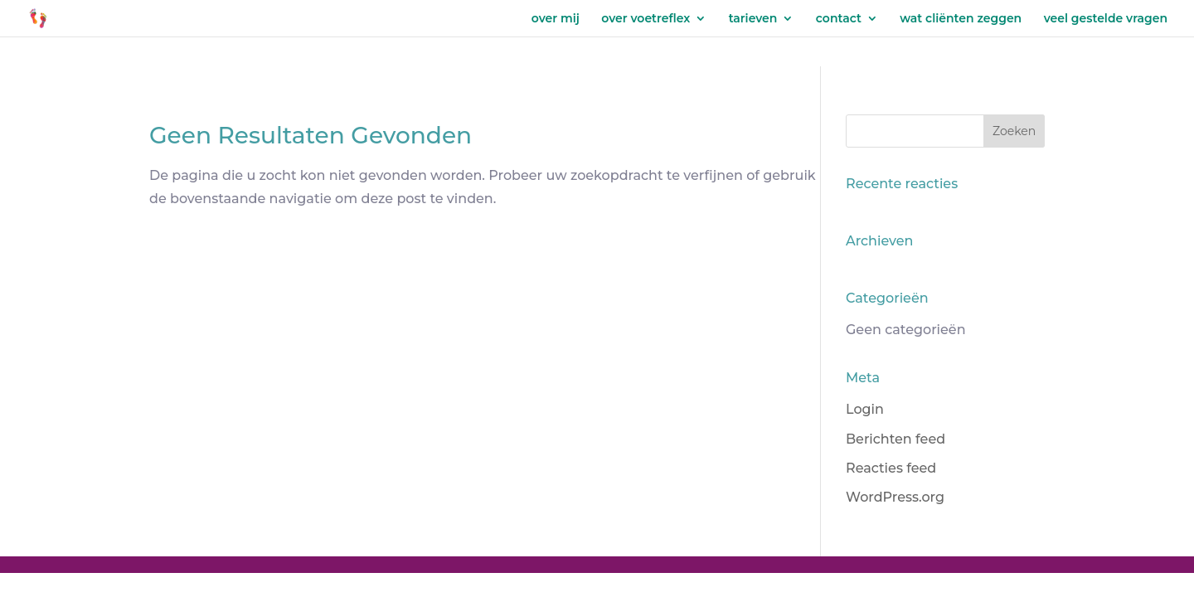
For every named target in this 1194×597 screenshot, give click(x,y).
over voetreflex (645, 19)
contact (839, 19)
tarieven (753, 19)
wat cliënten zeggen (961, 19)
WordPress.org (895, 497)
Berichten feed (895, 439)
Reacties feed (891, 468)
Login (865, 409)
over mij (555, 19)
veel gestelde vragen (1105, 19)
